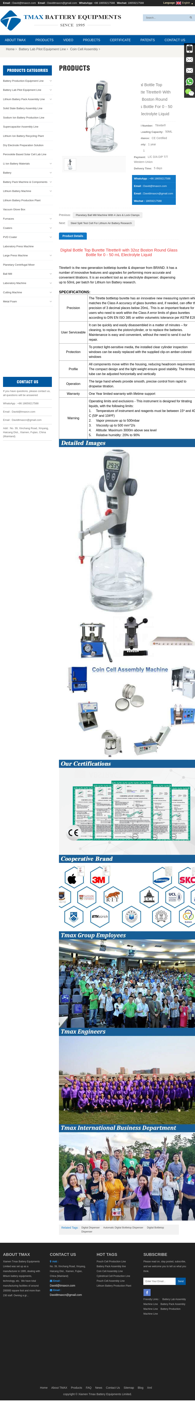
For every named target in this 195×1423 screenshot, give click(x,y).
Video (68, 40)
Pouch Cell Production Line (111, 1261)
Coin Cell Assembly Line (110, 1271)
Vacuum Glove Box (14, 209)
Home (11, 49)
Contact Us (175, 40)
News (98, 1323)
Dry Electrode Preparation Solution (23, 145)
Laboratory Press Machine (18, 246)
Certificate (120, 40)
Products (44, 40)
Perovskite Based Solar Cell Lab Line (24, 154)
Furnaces (8, 218)
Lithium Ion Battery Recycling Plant (23, 135)
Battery (7, 172)
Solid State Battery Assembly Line (22, 108)
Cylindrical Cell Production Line (113, 1276)
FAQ (88, 1323)
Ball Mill (7, 273)
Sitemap (129, 1323)
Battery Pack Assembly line (111, 1266)
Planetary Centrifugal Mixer (19, 264)
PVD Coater (10, 237)
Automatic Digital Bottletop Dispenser (123, 1227)
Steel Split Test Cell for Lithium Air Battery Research (101, 223)
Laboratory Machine (14, 283)
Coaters (7, 227)
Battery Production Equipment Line (23, 80)
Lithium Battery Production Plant (22, 200)
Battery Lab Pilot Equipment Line (43, 49)
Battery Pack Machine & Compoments (25, 181)
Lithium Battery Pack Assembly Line (24, 99)
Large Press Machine (15, 255)
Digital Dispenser (90, 1227)
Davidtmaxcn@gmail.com (62, 2)
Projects (91, 40)
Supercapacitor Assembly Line (20, 126)
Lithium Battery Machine (17, 191)
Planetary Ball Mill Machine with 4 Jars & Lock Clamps (107, 215)
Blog (140, 1323)
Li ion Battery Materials (16, 163)
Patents (147, 40)
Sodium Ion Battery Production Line (23, 117)
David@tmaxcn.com (24, 2)
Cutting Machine (12, 292)
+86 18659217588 (104, 2)
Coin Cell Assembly (85, 49)
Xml (149, 1323)
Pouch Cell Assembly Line (111, 1280)
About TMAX (15, 40)
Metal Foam (10, 301)
